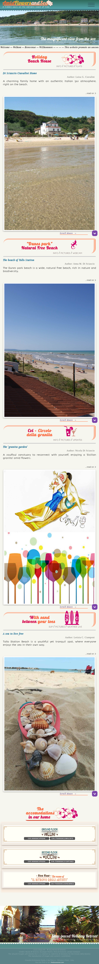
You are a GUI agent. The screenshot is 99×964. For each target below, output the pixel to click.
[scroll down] (95, 233)
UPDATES (77, 440)
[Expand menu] (94, 9)
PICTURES (68, 66)
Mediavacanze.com (57, 962)
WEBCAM (77, 253)
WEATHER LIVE (74, 627)
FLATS (79, 66)
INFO (58, 66)
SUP (51, 627)
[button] (49, 879)
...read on (90, 93)
